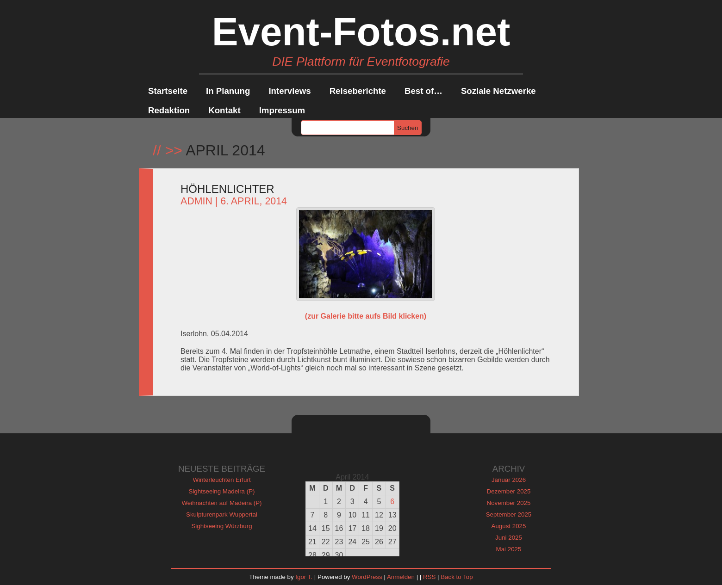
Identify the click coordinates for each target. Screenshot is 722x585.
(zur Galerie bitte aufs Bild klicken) (365, 316)
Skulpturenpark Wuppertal (221, 514)
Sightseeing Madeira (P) (222, 491)
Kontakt (224, 110)
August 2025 (509, 526)
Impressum (282, 110)
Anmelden (401, 576)
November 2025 (509, 502)
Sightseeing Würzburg (221, 526)
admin (196, 201)
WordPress (367, 576)
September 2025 (509, 514)
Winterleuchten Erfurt (221, 479)
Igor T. (303, 576)
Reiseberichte (358, 91)
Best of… (423, 91)
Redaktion (169, 110)
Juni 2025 (508, 537)
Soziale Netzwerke (498, 91)
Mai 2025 (509, 549)
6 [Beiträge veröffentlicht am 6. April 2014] (392, 501)
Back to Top (457, 576)
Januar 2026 (509, 479)
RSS (429, 576)
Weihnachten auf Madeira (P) (221, 502)
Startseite (167, 91)
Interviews (289, 91)
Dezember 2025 (509, 491)
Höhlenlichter (227, 189)
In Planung (228, 91)
